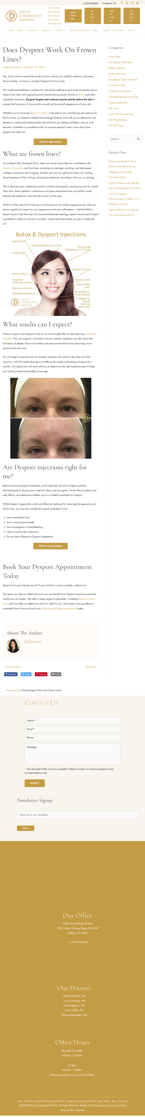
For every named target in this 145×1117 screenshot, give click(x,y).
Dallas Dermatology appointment (59, 608)
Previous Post (11, 667)
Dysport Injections (12, 67)
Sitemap (80, 1110)
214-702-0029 (80, 942)
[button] (73, 15)
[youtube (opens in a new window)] (127, 3)
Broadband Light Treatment (123, 79)
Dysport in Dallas (39, 113)
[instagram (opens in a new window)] (132, 3)
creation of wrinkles (13, 168)
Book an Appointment (50, 141)
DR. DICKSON (54, 12)
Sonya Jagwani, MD (74, 1005)
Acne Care (114, 56)
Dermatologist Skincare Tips (123, 97)
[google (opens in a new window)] (138, 3)
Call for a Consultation (50, 546)
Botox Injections (117, 74)
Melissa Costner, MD (74, 996)
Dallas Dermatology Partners (78, 923)
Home (9, 690)
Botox (82, 94)
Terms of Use (67, 1110)
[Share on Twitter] (26, 674)
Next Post (91, 667)
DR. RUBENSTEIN (55, 23)
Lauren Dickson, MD (74, 1001)
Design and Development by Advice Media (103, 1105)
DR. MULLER (53, 19)
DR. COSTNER (54, 8)
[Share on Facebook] (11, 674)
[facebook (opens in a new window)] (122, 3)
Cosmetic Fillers (117, 85)
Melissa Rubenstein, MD (74, 1015)
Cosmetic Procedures (120, 91)
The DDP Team (116, 125)
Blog (17, 690)
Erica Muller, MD (74, 1010)
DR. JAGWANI (54, 15)
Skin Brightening (117, 120)
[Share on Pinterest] (41, 674)
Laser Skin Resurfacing (121, 114)
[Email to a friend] (56, 674)
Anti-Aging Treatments (120, 62)
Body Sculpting (117, 68)
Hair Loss (114, 108)
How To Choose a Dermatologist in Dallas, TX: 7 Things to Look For (124, 199)
